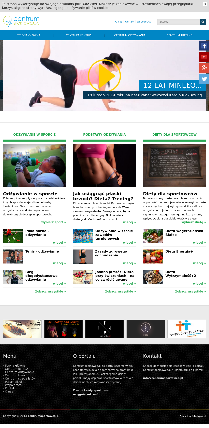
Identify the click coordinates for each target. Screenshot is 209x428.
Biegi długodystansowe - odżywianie (42, 276)
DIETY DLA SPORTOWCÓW (174, 135)
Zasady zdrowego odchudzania (111, 253)
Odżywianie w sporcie (30, 193)
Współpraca (144, 21)
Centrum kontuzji (85, 35)
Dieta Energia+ (179, 251)
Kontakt (129, 21)
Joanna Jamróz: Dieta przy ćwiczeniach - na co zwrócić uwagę (115, 276)
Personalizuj (13, 381)
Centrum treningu (181, 35)
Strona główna (35, 35)
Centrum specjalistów (20, 378)
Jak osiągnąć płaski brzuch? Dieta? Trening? (103, 196)
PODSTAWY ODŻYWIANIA (104, 135)
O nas (118, 21)
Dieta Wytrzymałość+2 (180, 274)
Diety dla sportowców (170, 193)
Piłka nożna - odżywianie (37, 233)
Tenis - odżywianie (42, 251)
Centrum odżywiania (134, 35)
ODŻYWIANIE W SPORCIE (34, 135)
